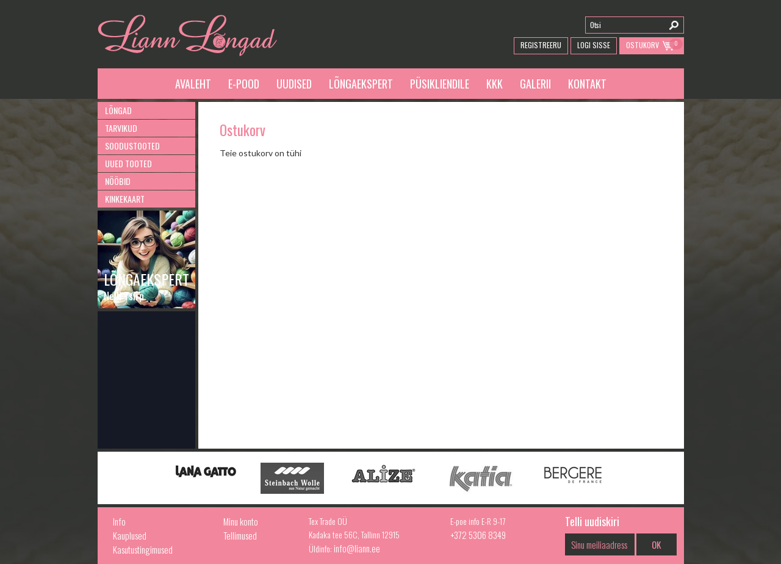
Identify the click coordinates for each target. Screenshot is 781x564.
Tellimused (240, 535)
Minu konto (240, 521)
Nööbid (118, 181)
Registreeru (540, 45)
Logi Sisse (593, 45)
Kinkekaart (125, 198)
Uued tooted (128, 163)
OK (656, 544)
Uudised (294, 84)
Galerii (535, 84)
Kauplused (129, 535)
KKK (494, 84)
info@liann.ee (357, 548)
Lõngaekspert (361, 84)
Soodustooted (132, 145)
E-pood (243, 84)
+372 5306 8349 (478, 534)
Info (119, 521)
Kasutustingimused (143, 549)
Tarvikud (121, 127)
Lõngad (118, 110)
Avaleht (193, 84)
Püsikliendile (439, 84)
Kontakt (587, 84)
